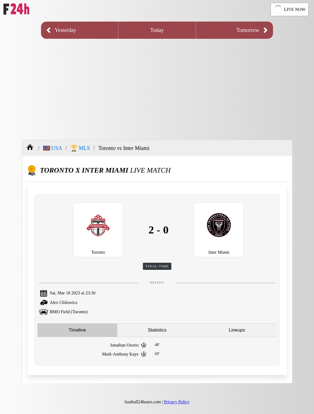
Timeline (77, 330)
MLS (80, 148)
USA (52, 148)
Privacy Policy (177, 402)
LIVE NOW (289, 9)
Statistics (157, 330)
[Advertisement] (157, 85)
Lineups (237, 330)
